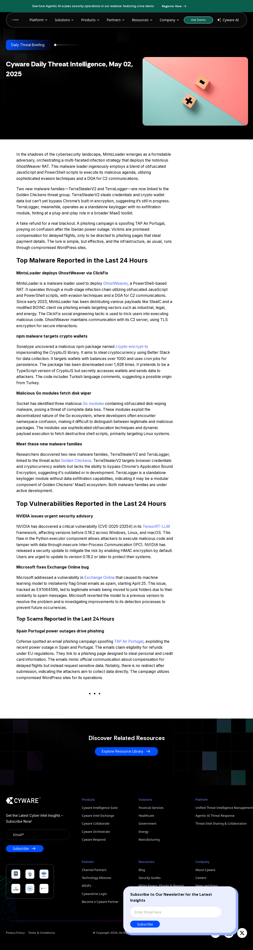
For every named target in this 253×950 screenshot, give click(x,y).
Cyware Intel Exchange (98, 816)
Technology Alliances (96, 878)
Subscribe (146, 924)
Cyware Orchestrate (96, 832)
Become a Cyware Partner (100, 902)
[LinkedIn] (229, 933)
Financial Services (151, 808)
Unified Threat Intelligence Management (221, 808)
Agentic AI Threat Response (214, 816)
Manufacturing (149, 839)
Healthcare (146, 816)
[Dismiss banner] (223, 6)
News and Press (206, 886)
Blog (142, 870)
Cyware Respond (93, 839)
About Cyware (205, 870)
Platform (38, 20)
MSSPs (86, 886)
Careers (200, 878)
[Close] (228, 893)
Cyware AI (227, 19)
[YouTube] (215, 933)
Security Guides (150, 878)
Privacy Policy (15, 932)
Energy (143, 832)
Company (170, 20)
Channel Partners (94, 870)
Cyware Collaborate (95, 823)
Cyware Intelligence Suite (100, 808)
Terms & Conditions (41, 932)
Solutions (64, 20)
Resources (142, 20)
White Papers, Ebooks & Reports (161, 886)
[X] (242, 933)
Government (147, 823)
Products (90, 20)
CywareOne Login (94, 894)
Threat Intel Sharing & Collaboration (221, 823)
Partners (116, 20)
